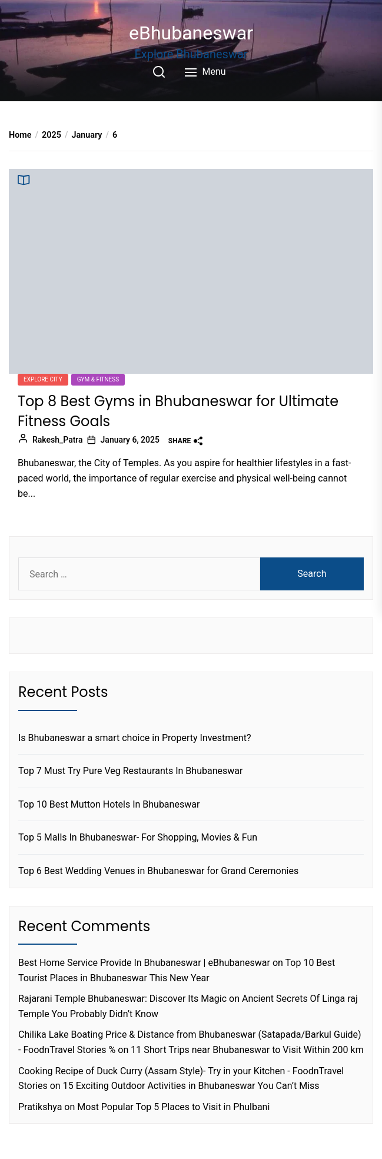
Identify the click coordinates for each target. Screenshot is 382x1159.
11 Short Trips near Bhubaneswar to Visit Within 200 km (247, 1049)
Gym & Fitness (98, 379)
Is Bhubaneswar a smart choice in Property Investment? (134, 737)
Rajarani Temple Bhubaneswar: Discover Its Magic (122, 998)
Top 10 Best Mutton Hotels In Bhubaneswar (109, 804)
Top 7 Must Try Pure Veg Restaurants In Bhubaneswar (130, 770)
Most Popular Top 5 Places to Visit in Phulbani (173, 1106)
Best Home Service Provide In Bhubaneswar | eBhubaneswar (144, 962)
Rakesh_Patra (57, 439)
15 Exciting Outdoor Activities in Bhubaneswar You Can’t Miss (191, 1085)
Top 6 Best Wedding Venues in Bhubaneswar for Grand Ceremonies (158, 870)
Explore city (43, 379)
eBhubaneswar (191, 33)
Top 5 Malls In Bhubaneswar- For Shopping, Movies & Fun (137, 837)
